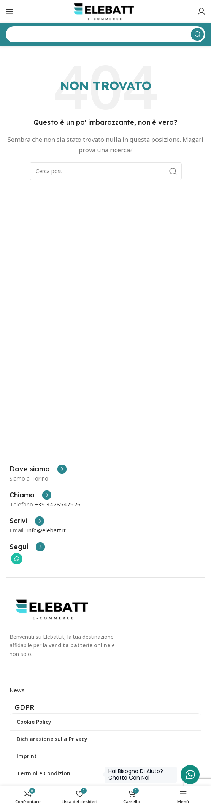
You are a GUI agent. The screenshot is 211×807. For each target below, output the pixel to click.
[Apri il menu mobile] (9, 11)
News (17, 690)
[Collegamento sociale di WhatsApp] (16, 558)
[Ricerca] (106, 171)
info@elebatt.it (46, 530)
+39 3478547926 (58, 504)
